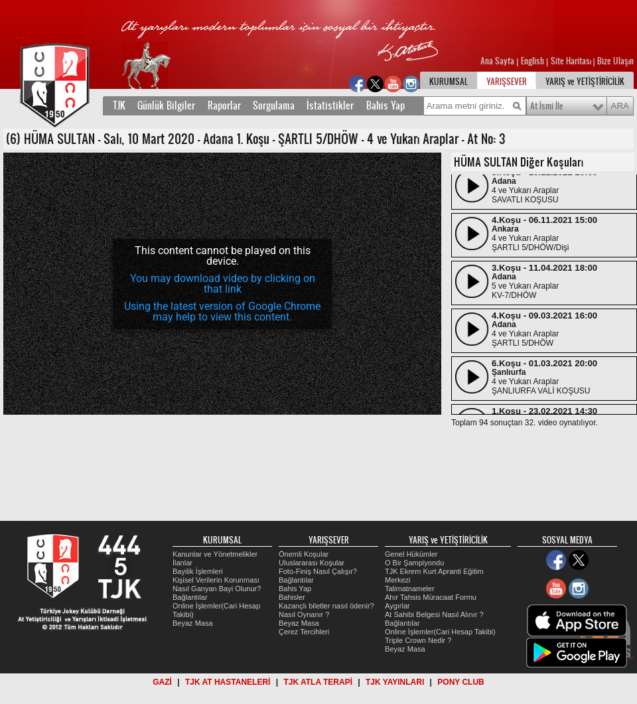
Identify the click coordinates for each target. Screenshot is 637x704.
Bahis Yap (385, 105)
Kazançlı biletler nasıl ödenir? (326, 606)
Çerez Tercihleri (304, 632)
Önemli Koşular (303, 554)
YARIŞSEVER (506, 82)
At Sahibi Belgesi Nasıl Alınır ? (434, 614)
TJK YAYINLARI (395, 682)
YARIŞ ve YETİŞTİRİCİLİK (584, 82)
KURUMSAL (448, 82)
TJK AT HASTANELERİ (227, 682)
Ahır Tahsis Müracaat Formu (430, 597)
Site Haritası (572, 61)
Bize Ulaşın (615, 61)
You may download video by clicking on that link (222, 283)
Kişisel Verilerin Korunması (216, 580)
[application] (222, 284)
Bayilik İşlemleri (198, 571)
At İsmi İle (546, 106)
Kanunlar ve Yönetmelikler (215, 554)
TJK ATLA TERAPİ (317, 682)
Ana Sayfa (498, 61)
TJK (119, 105)
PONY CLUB (460, 682)
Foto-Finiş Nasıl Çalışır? (318, 571)
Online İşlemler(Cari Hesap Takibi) (440, 632)
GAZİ (162, 682)
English (532, 61)
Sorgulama (274, 105)
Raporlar (224, 105)
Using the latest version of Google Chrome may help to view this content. (222, 311)
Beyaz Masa (193, 623)
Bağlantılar (190, 597)
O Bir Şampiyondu (414, 563)
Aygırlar (397, 606)
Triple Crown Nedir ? (418, 640)
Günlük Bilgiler (166, 105)
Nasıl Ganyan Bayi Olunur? (217, 589)
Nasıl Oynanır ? (304, 614)
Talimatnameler (410, 589)
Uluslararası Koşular (311, 563)
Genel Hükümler (411, 554)
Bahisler (292, 597)
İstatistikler (330, 105)
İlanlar (182, 563)
